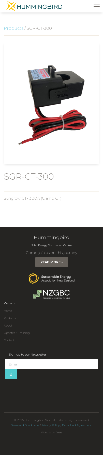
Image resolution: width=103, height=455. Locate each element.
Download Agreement (77, 425)
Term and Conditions (25, 425)
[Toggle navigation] (96, 6)
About (8, 325)
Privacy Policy (50, 425)
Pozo (58, 432)
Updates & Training (17, 333)
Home (8, 311)
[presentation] (43, 389)
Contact (9, 340)
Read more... (51, 262)
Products (13, 28)
